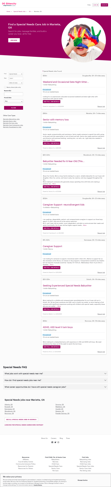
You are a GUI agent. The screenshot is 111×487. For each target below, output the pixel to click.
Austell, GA (59, 409)
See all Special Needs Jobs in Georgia (21, 419)
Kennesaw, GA (10, 409)
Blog (61, 438)
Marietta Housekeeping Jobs (12, 127)
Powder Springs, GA (62, 413)
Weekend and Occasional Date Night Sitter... (66, 81)
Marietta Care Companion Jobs (13, 125)
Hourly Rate (7, 97)
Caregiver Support (52, 246)
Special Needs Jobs (20, 11)
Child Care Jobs (85, 464)
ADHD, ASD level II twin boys (58, 327)
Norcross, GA (9, 413)
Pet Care (55, 470)
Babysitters (55, 459)
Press (68, 438)
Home (8, 11)
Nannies (55, 462)
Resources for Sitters (25, 468)
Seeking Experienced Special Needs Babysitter (67, 285)
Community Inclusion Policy (25, 464)
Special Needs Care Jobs (85, 466)
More (53, 140)
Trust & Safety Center (25, 462)
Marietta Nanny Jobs (9, 121)
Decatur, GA (60, 411)
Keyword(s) (7, 90)
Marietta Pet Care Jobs (10, 123)
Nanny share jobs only (14, 87)
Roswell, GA (9, 407)
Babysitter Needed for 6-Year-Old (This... (64, 161)
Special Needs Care (55, 466)
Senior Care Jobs (85, 468)
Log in (95, 5)
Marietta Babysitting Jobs (11, 119)
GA (30, 11)
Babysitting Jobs (85, 459)
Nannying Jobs (85, 462)
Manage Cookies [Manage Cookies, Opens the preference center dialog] (83, 480)
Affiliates (26, 459)
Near (5, 78)
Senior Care (55, 468)
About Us (44, 438)
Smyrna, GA (60, 404)
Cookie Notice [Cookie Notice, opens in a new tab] (38, 485)
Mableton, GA (60, 407)
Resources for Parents (25, 466)
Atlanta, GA (9, 404)
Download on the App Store (55, 450)
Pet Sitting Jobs (85, 470)
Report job (101, 106)
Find (5, 73)
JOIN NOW (13, 40)
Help (89, 5)
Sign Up (104, 5)
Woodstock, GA (10, 411)
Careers (53, 438)
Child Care (55, 464)
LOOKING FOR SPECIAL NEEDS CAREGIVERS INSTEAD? (24, 425)
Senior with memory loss (56, 119)
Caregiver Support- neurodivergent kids (63, 204)
